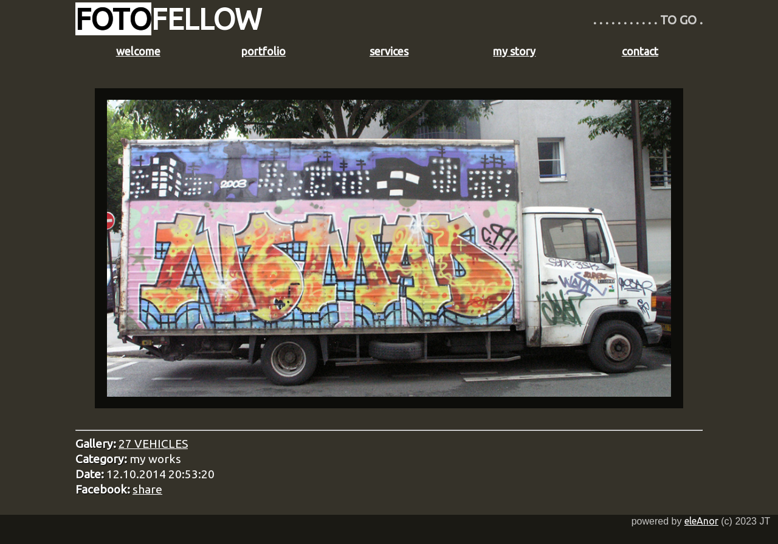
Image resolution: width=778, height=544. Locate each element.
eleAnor (701, 520)
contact (640, 51)
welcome (138, 51)
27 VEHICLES (153, 443)
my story (514, 51)
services (389, 51)
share (147, 489)
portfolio (263, 51)
